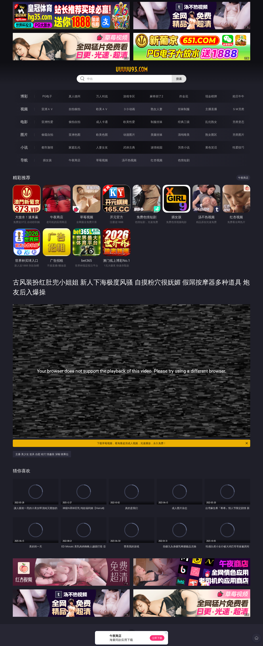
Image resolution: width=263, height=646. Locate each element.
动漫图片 (129, 135)
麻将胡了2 (156, 96)
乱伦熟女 (211, 122)
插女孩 (47, 160)
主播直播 (211, 109)
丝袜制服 (184, 109)
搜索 (179, 79)
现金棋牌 (211, 96)
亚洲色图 (74, 135)
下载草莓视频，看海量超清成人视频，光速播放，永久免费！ (172, 443)
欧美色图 (102, 135)
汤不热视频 (129, 160)
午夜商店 (74, 160)
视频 (24, 108)
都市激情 (47, 147)
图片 (24, 134)
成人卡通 (102, 122)
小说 (24, 147)
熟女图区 (211, 135)
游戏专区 (129, 96)
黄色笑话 (211, 147)
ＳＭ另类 (238, 109)
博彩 (24, 96)
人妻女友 (102, 147)
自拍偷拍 (74, 109)
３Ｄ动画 (129, 109)
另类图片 (238, 135)
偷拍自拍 (74, 122)
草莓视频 (102, 160)
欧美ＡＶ (102, 109)
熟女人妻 (156, 109)
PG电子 (47, 96)
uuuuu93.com (132, 69)
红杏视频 (156, 160)
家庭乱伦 (74, 147)
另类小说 (184, 147)
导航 (24, 160)
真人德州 (74, 96)
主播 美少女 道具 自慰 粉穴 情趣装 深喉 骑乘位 (41, 454)
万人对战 (102, 96)
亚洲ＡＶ (47, 109)
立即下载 (157, 638)
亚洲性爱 (47, 122)
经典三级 (184, 122)
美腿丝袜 (156, 135)
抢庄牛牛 (238, 96)
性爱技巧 (238, 147)
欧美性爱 (129, 122)
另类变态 (238, 122)
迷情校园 (156, 147)
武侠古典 (129, 147)
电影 (24, 121)
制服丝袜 (156, 122)
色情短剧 (184, 160)
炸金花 (183, 96)
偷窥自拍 (47, 135)
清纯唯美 (184, 135)
